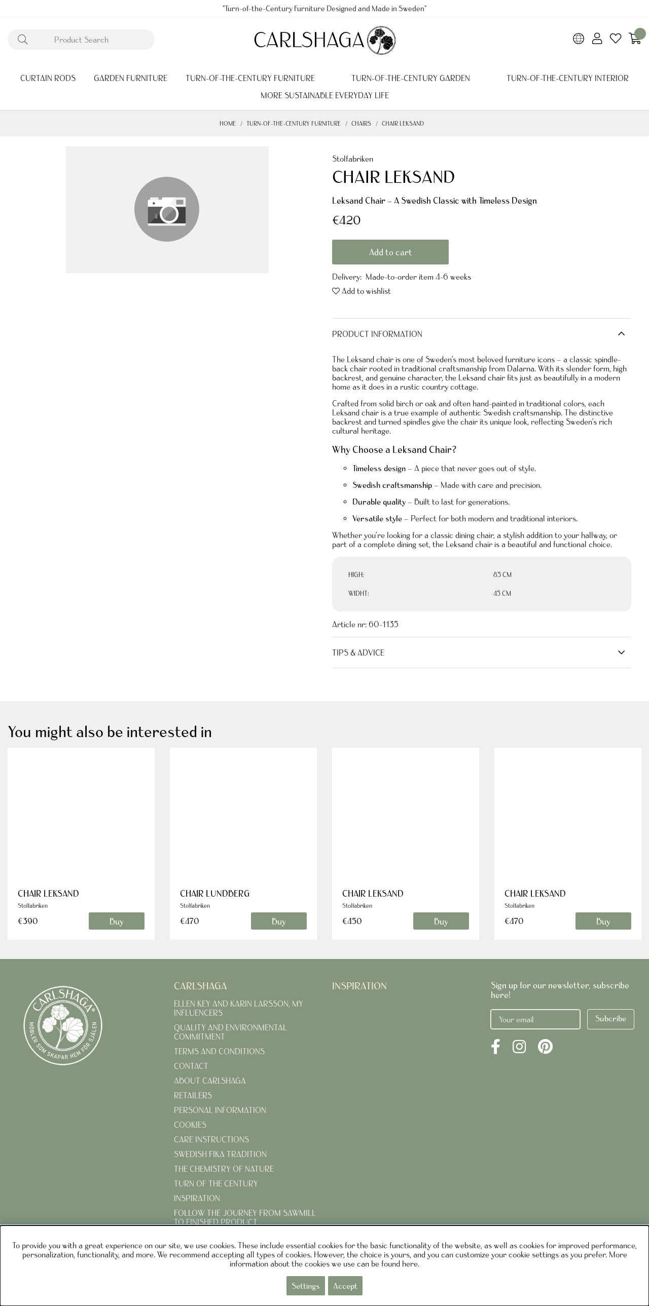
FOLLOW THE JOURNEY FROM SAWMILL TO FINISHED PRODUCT (245, 1217)
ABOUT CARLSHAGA (210, 1080)
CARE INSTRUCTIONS (211, 1139)
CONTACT (191, 1065)
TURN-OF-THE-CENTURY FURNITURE (250, 78)
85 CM (502, 575)
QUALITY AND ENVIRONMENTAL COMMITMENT (230, 1032)
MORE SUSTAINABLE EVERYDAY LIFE (325, 95)
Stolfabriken (352, 158)
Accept (345, 1285)
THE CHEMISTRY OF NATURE (224, 1168)
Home (228, 123)
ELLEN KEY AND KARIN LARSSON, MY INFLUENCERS (238, 1008)
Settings (306, 1285)
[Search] (81, 39)
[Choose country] (579, 39)
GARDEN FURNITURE (130, 78)
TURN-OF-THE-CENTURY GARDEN (410, 78)
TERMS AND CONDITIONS (219, 1051)
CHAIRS (362, 123)
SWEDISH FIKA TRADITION (220, 1154)
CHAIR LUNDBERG (214, 893)
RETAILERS (193, 1095)
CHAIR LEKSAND (403, 123)
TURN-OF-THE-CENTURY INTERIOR (568, 78)
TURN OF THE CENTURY (216, 1183)
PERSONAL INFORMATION (220, 1110)
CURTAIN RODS (48, 78)
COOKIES (190, 1124)
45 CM (502, 593)
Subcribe (610, 1018)
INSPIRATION (197, 1198)
